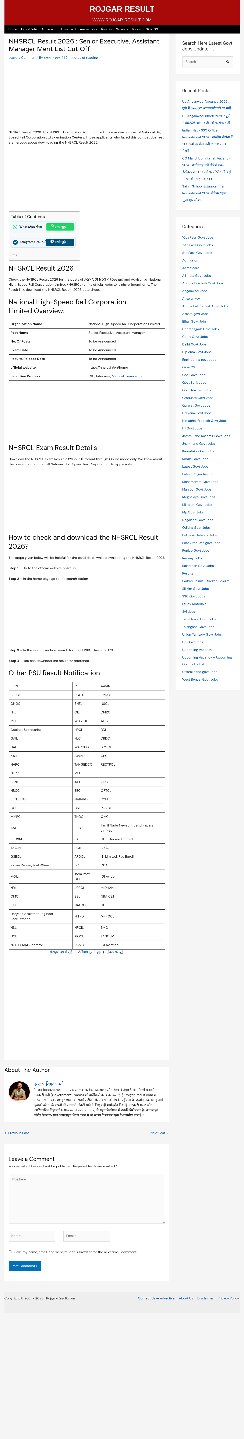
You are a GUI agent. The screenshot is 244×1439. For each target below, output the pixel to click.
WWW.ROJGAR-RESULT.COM (122, 20)
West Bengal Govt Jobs (200, 679)
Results (106, 29)
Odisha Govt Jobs (196, 527)
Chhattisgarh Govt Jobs (201, 329)
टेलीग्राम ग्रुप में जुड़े (89, 952)
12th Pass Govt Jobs (198, 245)
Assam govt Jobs (195, 314)
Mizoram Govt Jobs (197, 504)
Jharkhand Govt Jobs (199, 443)
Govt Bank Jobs (194, 382)
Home (12, 29)
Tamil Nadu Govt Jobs (199, 619)
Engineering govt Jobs (199, 359)
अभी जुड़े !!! (60, 226)
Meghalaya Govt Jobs (199, 497)
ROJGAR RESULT (122, 9)
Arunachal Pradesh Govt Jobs (205, 306)
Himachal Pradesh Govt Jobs (204, 420)
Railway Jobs (192, 558)
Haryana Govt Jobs (197, 413)
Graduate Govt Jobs (198, 398)
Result (136, 29)
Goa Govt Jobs (194, 375)
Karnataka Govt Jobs (198, 451)
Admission (49, 29)
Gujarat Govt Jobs (196, 405)
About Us (187, 1299)
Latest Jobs (29, 29)
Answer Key (88, 29)
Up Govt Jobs (193, 642)
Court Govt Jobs (195, 336)
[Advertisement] (87, 98)
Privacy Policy (229, 1299)
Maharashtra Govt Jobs (200, 482)
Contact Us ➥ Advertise (158, 1299)
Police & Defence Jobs (200, 535)
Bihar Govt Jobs (194, 321)
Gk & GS (151, 29)
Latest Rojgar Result (197, 474)
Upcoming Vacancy (197, 649)
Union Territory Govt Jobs (202, 634)
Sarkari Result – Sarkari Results (206, 581)
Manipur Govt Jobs (197, 489)
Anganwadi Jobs (195, 291)
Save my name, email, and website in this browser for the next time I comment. (75, 1253)
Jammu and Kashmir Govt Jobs (206, 436)
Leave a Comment (23, 57)
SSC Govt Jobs (194, 596)
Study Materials (194, 604)
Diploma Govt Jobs (197, 352)
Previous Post (17, 1133)
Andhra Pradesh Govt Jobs (203, 283)
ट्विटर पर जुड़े (115, 952)
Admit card (68, 29)
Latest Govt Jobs (195, 466)
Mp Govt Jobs (193, 512)
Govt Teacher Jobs (197, 390)
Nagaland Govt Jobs (198, 520)
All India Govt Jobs (197, 275)
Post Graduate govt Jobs (201, 543)
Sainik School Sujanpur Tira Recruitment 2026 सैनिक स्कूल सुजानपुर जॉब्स (204, 193)
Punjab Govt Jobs (196, 550)
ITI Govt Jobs (192, 428)
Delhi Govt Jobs (194, 344)
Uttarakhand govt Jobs (200, 672)
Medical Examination (128, 376)
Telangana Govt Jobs (198, 627)
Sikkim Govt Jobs (195, 588)
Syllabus (122, 29)
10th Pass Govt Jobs (198, 237)
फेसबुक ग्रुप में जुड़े (60, 952)
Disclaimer (206, 1299)
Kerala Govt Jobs (195, 459)
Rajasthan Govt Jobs (198, 566)
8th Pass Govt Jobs (197, 252)
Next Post (159, 1133)
